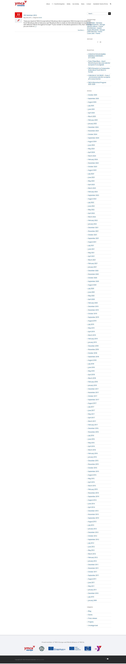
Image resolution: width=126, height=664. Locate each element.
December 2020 (93, 271)
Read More (80, 30)
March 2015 (92, 486)
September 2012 (93, 539)
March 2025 (92, 116)
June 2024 (91, 145)
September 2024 (93, 138)
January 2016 (92, 457)
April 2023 (91, 184)
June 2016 (91, 439)
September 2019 (93, 317)
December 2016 (93, 428)
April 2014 (91, 507)
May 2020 (91, 296)
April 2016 (91, 446)
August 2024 (92, 141)
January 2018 (92, 385)
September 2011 (93, 575)
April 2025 (91, 113)
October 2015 (92, 468)
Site (37, 659)
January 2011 (92, 590)
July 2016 (91, 435)
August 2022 (92, 199)
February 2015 (93, 489)
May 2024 (91, 149)
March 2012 (92, 554)
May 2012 (91, 550)
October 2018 (92, 353)
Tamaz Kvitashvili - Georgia (96, 25)
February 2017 (93, 425)
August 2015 (92, 475)
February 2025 (93, 120)
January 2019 (92, 342)
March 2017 (92, 421)
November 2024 (93, 131)
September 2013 (93, 518)
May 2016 (91, 443)
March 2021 (92, 260)
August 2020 (92, 285)
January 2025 (92, 124)
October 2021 (92, 235)
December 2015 (93, 461)
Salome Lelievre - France (95, 26)
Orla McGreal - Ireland (94, 28)
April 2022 (91, 213)
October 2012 (92, 536)
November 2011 (93, 568)
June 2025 (91, 109)
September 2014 (93, 496)
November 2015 (93, 464)
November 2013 (93, 514)
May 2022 (91, 210)
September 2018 (93, 357)
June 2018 (91, 367)
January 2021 (92, 267)
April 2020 (91, 299)
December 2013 (93, 511)
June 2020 (91, 292)
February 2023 (93, 192)
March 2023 (92, 188)
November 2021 (93, 231)
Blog (89, 611)
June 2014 (91, 504)
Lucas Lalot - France (93, 33)
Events (40, 17)
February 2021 (93, 263)
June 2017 (91, 410)
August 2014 (92, 500)
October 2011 (92, 572)
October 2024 (92, 134)
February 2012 (93, 557)
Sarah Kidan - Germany (94, 23)
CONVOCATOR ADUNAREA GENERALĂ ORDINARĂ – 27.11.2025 (97, 56)
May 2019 (91, 328)
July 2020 (91, 288)
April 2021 (91, 256)
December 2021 (93, 228)
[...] (35, 26)
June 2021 (91, 249)
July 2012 (91, 543)
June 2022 (91, 206)
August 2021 (92, 242)
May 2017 (91, 414)
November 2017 (93, 392)
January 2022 (92, 224)
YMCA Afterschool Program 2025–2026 (97, 83)
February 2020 (93, 303)
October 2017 (92, 396)
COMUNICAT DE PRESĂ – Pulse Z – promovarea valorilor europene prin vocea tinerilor (99, 77)
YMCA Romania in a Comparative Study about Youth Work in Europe (99, 70)
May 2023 (91, 181)
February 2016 (93, 453)
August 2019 (92, 321)
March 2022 (92, 217)
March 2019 (92, 335)
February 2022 (93, 220)
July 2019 (91, 324)
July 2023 (91, 174)
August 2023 (92, 170)
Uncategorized (93, 625)
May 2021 (91, 253)
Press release (92, 618)
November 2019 (93, 310)
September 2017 (93, 400)
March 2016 (92, 450)
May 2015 (91, 478)
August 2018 (92, 360)
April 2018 (91, 375)
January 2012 (92, 561)
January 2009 (92, 600)
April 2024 (91, 152)
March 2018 (92, 378)
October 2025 (92, 95)
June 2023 (91, 177)
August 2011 (92, 579)
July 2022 (91, 202)
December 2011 (93, 565)
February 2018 (93, 382)
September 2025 (93, 98)
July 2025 (91, 106)
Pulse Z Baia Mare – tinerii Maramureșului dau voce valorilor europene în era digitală (99, 63)
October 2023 (92, 167)
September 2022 (93, 195)
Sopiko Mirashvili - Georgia (96, 30)
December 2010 (93, 593)
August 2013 (92, 522)
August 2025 (92, 102)
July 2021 (91, 245)
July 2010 (91, 597)
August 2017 (92, 403)
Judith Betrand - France (94, 32)
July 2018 (91, 364)
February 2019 (93, 339)
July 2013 (91, 525)
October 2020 (92, 278)
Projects (90, 622)
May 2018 (91, 371)
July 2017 (91, 407)
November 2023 (93, 163)
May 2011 (91, 586)
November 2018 (93, 349)
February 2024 (93, 159)
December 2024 (93, 127)
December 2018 (93, 346)
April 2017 (91, 418)
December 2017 (93, 389)
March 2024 (92, 156)
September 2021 (93, 238)
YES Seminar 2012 (30, 15)
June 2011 (91, 582)
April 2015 (91, 482)
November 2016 (93, 432)
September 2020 (93, 281)
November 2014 (93, 493)
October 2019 (92, 314)
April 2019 (91, 331)
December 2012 (93, 532)
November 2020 (93, 274)
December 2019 (93, 306)
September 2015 (93, 471)
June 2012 (91, 547)
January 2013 (92, 529)
